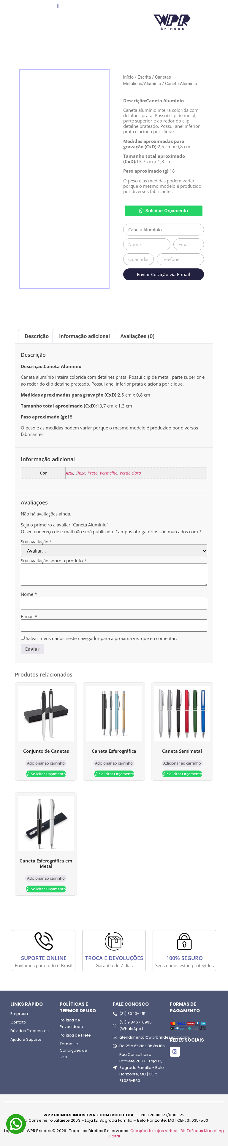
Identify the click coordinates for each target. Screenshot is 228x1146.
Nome (29, 594)
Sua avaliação (36, 541)
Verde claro (130, 473)
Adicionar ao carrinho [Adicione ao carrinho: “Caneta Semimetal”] (182, 763)
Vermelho (109, 473)
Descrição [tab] (37, 336)
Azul (69, 473)
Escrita (144, 77)
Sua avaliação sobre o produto (53, 560)
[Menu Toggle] (58, 6)
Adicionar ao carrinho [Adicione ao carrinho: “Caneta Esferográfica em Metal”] (46, 878)
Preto (93, 473)
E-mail (29, 616)
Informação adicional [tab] (84, 336)
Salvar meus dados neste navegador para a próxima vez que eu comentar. (101, 638)
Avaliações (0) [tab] (137, 336)
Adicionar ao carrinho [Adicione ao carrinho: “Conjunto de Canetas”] (46, 763)
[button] (163, 211)
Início (128, 77)
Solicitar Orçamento (166, 211)
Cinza (80, 473)
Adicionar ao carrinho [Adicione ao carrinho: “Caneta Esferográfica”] (114, 763)
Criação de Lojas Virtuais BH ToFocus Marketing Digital (166, 1133)
